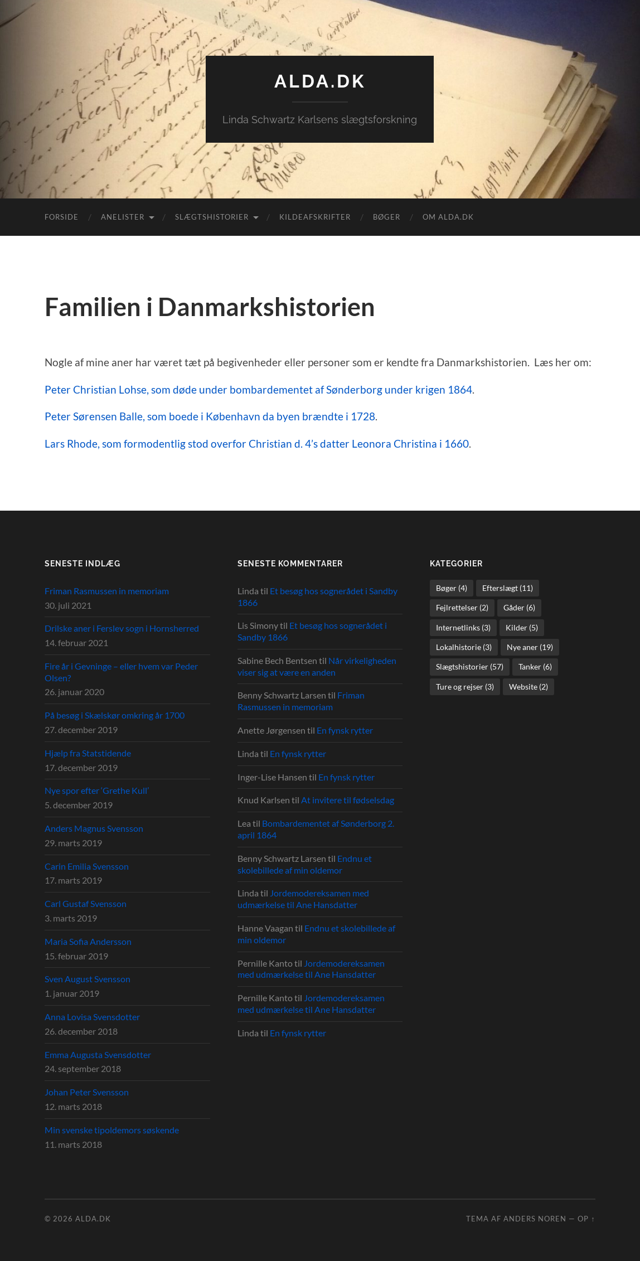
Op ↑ (586, 1218)
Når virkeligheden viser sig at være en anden (316, 666)
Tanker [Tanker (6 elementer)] (535, 666)
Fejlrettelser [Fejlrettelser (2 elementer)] (462, 607)
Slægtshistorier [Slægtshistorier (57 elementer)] (469, 666)
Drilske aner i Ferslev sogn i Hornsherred (122, 628)
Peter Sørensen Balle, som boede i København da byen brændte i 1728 (210, 416)
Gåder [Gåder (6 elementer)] (519, 607)
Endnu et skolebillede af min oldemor (304, 864)
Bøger (386, 216)
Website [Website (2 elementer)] (528, 686)
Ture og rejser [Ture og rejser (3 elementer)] (465, 686)
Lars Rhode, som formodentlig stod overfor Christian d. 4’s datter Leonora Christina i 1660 (257, 443)
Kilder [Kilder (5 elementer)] (522, 627)
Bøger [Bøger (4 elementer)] (451, 588)
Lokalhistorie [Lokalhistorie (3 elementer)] (464, 647)
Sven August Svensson (87, 978)
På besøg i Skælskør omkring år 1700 (115, 715)
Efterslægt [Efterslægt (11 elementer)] (507, 588)
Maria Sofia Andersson (88, 941)
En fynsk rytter (345, 730)
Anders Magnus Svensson (94, 828)
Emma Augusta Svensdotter (98, 1054)
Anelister (122, 216)
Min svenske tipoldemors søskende (112, 1129)
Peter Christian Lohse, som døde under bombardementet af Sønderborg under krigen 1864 (258, 389)
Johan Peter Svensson (87, 1092)
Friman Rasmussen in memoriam (107, 590)
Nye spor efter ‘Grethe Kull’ (97, 790)
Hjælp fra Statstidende (88, 753)
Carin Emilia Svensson (87, 866)
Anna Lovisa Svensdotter (92, 1016)
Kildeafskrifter (315, 216)
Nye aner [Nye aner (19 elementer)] (530, 647)
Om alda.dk (448, 216)
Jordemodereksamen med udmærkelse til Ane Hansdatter (303, 898)
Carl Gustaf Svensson (86, 903)
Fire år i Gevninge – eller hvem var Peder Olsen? (121, 672)
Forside (62, 216)
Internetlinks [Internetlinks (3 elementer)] (463, 627)
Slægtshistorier (212, 216)
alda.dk (320, 81)
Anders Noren (534, 1218)
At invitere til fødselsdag (347, 799)
